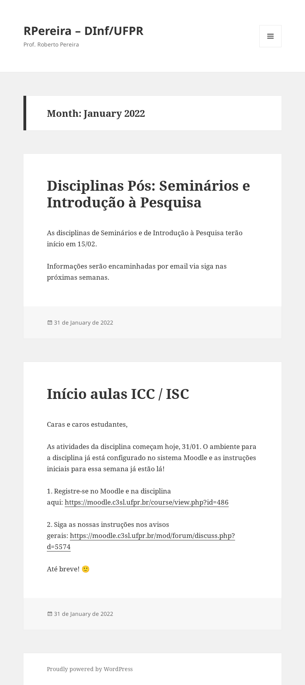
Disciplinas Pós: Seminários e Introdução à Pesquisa (148, 193)
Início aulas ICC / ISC (118, 393)
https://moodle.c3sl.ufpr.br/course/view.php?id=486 (147, 502)
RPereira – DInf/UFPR (83, 30)
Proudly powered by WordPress (90, 669)
